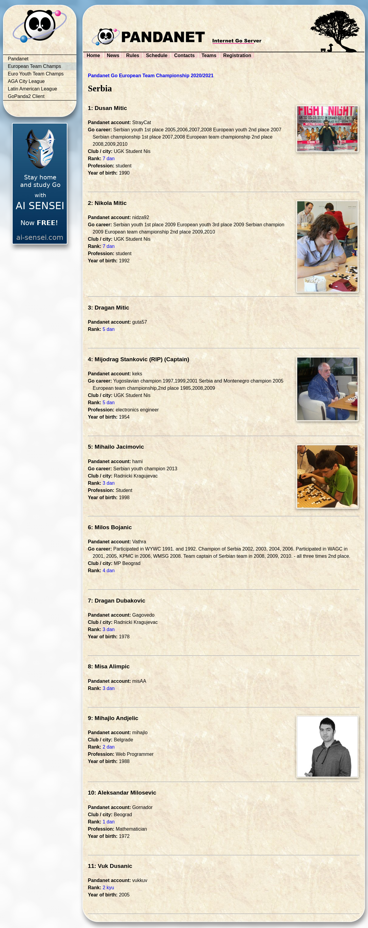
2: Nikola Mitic (107, 203)
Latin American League (32, 88)
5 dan (109, 329)
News (113, 55)
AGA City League (26, 81)
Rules (132, 55)
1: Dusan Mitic (107, 108)
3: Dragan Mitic (108, 307)
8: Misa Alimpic (109, 666)
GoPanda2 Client (26, 96)
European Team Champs (34, 66)
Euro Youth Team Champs (36, 73)
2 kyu (108, 887)
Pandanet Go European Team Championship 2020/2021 (151, 75)
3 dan (109, 483)
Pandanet (18, 58)
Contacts (184, 55)
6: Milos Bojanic (110, 527)
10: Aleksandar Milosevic (122, 792)
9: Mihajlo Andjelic (113, 718)
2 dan (109, 746)
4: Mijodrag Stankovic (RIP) (125, 359)
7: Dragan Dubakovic (116, 600)
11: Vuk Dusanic (110, 866)
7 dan (109, 158)
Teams (209, 55)
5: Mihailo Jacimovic (116, 447)
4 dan (109, 570)
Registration (237, 55)
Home (93, 55)
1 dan (109, 821)
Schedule (156, 55)
